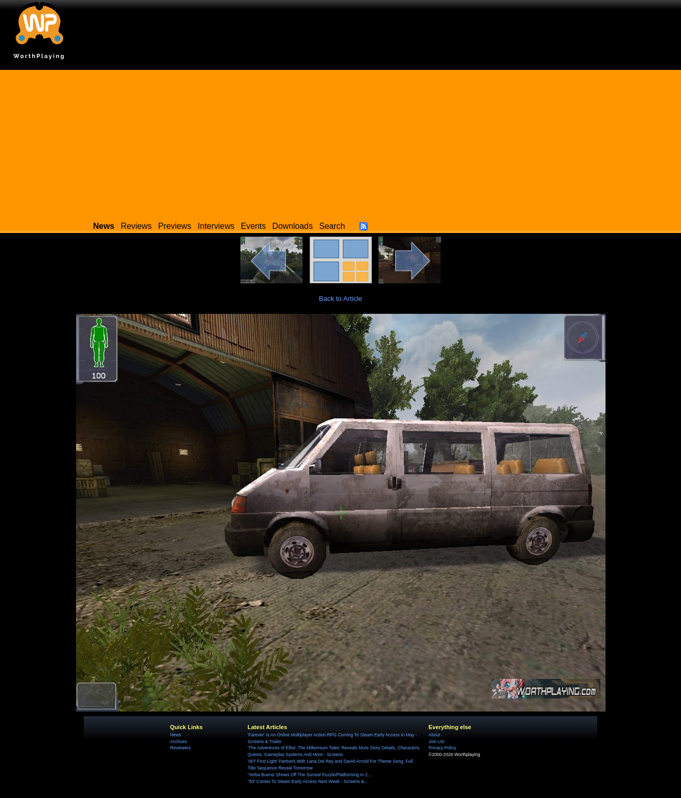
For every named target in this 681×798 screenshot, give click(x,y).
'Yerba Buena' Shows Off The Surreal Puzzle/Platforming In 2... (309, 774)
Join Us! (437, 741)
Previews (174, 226)
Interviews (216, 226)
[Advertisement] (341, 142)
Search (332, 226)
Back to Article (340, 298)
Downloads (293, 226)
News (175, 734)
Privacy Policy (442, 747)
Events (253, 226)
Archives (178, 741)
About (434, 734)
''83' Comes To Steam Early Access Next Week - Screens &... (308, 781)
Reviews (136, 226)
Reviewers (180, 747)
